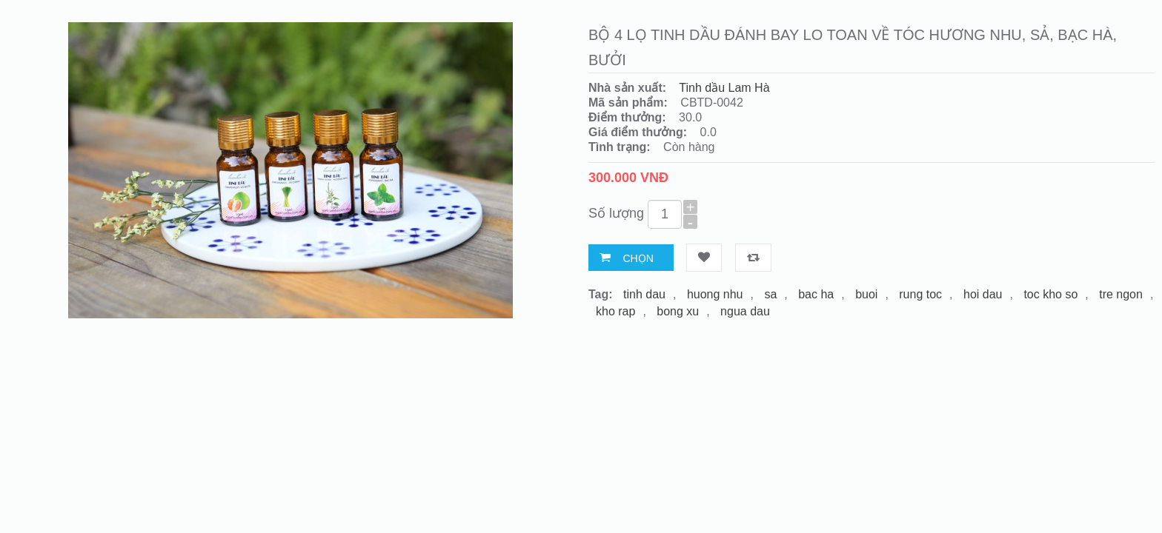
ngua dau (745, 311)
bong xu (678, 311)
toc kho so (1050, 294)
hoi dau (983, 294)
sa (770, 294)
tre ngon (1121, 294)
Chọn (637, 258)
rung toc (920, 294)
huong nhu (715, 294)
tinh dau (644, 294)
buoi (866, 294)
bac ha (816, 294)
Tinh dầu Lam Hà (724, 87)
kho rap (615, 311)
